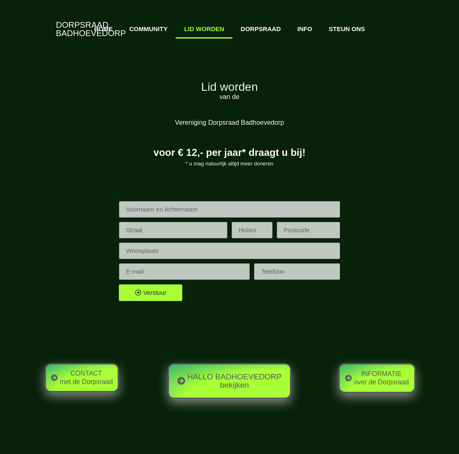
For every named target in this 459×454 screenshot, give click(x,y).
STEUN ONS (347, 28)
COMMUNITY (148, 28)
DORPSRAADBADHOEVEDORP (91, 29)
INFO (304, 28)
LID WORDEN (204, 28)
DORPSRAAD (261, 28)
